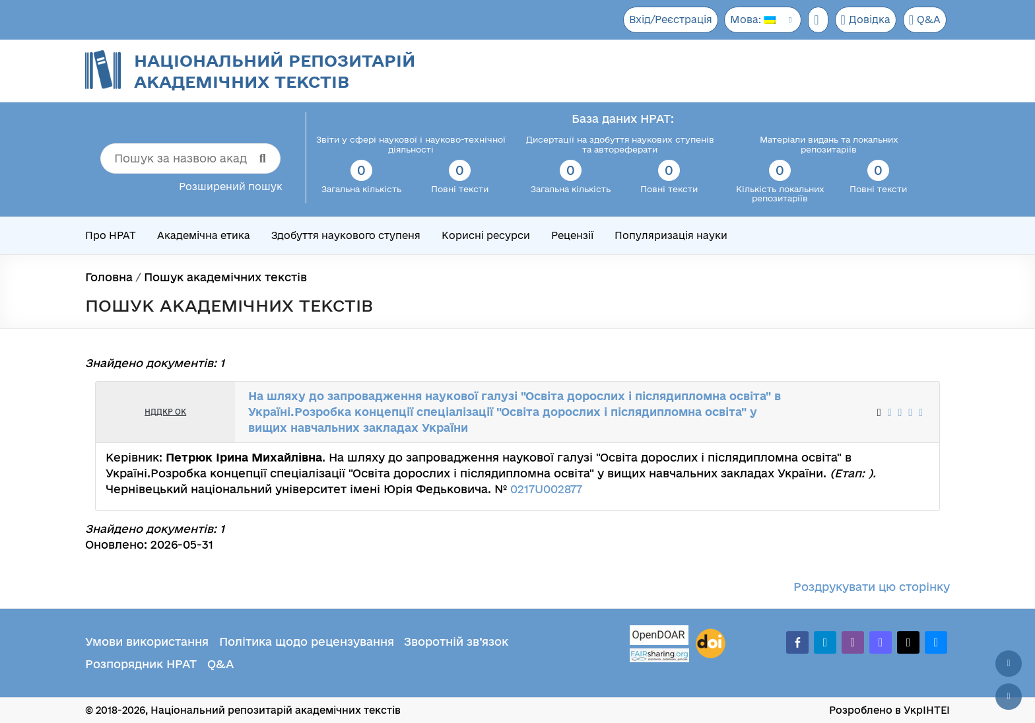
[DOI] (710, 643)
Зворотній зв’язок (456, 641)
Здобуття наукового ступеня (345, 235)
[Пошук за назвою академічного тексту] (190, 158)
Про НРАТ (110, 235)
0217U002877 (546, 489)
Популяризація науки (671, 235)
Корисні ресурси (486, 235)
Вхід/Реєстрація (664, 19)
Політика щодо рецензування (306, 641)
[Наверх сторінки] (1008, 663)
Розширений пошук (231, 186)
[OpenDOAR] (659, 636)
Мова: (748, 19)
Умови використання (147, 641)
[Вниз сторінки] (1008, 696)
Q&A (924, 19)
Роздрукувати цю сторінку (871, 586)
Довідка (863, 19)
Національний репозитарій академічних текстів (274, 71)
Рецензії (572, 235)
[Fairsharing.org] (659, 655)
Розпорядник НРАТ (141, 664)
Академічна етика (203, 235)
